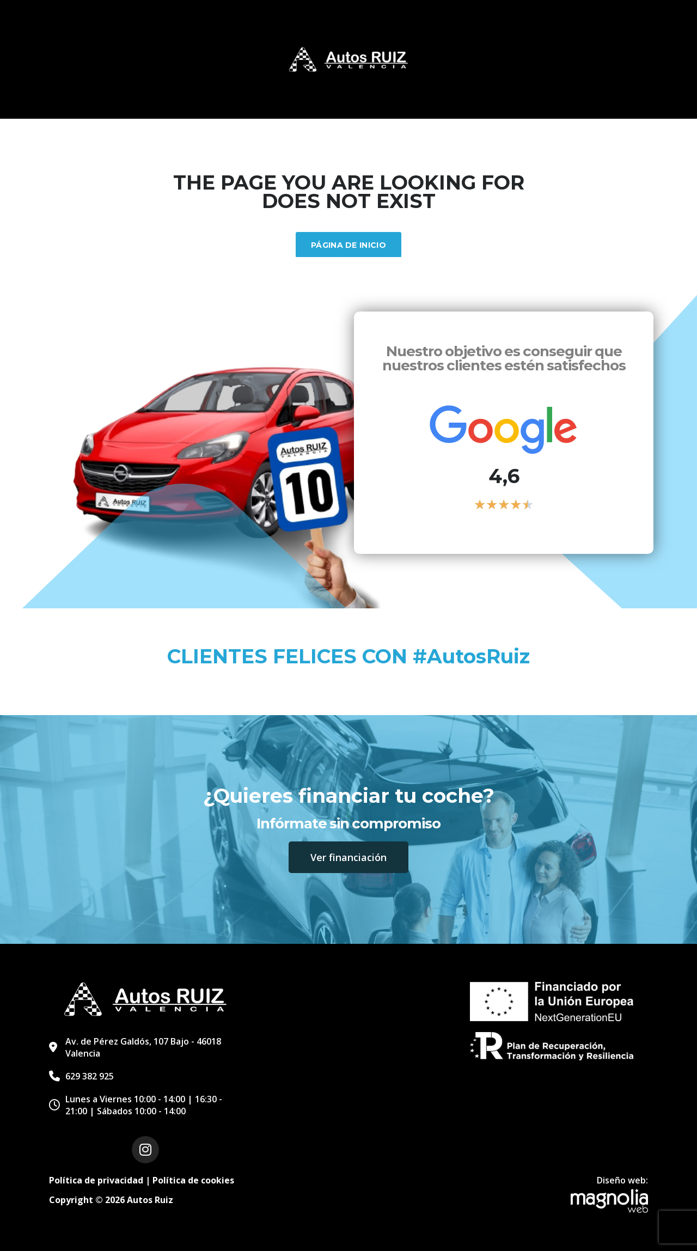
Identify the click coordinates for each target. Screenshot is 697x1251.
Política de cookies (193, 1180)
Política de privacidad (96, 1180)
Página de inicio (348, 245)
